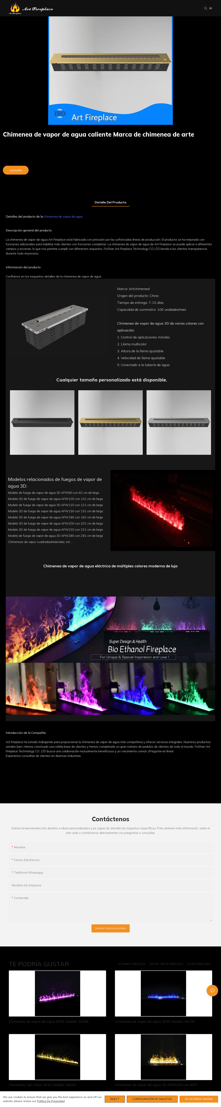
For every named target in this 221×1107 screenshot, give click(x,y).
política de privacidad (51, 1101)
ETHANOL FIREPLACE (132, 964)
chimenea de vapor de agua (63, 216)
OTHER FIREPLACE (198, 964)
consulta (16, 170)
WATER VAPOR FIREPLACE (166, 964)
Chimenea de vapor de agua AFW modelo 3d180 (49, 1021)
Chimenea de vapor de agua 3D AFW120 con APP (156, 1085)
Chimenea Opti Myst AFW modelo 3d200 (42, 1085)
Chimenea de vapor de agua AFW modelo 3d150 (155, 1021)
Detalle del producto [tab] (110, 202)
